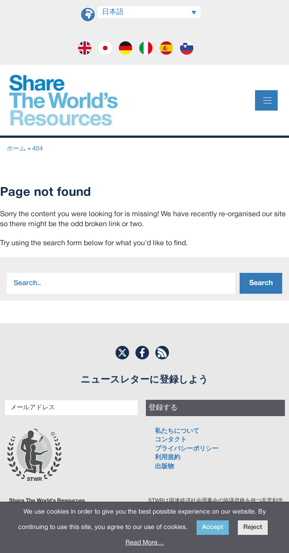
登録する (163, 408)
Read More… (144, 543)
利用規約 (167, 458)
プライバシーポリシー (186, 449)
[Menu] (266, 100)
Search (261, 283)
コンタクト (171, 440)
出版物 (164, 467)
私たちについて (177, 431)
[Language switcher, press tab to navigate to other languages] (149, 12)
